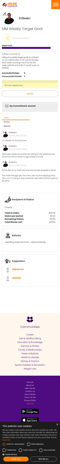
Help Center (30, 388)
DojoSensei (18, 269)
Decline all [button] (43, 459)
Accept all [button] (16, 459)
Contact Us (30, 391)
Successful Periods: (10, 73)
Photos (7, 122)
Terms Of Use (30, 397)
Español (30, 403)
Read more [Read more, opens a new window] (7, 440)
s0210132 (16, 278)
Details (30, 93)
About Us (30, 385)
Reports (7, 126)
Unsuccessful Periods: (12, 76)
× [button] (57, 425)
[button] (30, 454)
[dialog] (30, 443)
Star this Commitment (21, 38)
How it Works (30, 394)
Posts (6, 117)
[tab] (15, 118)
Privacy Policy (30, 400)
